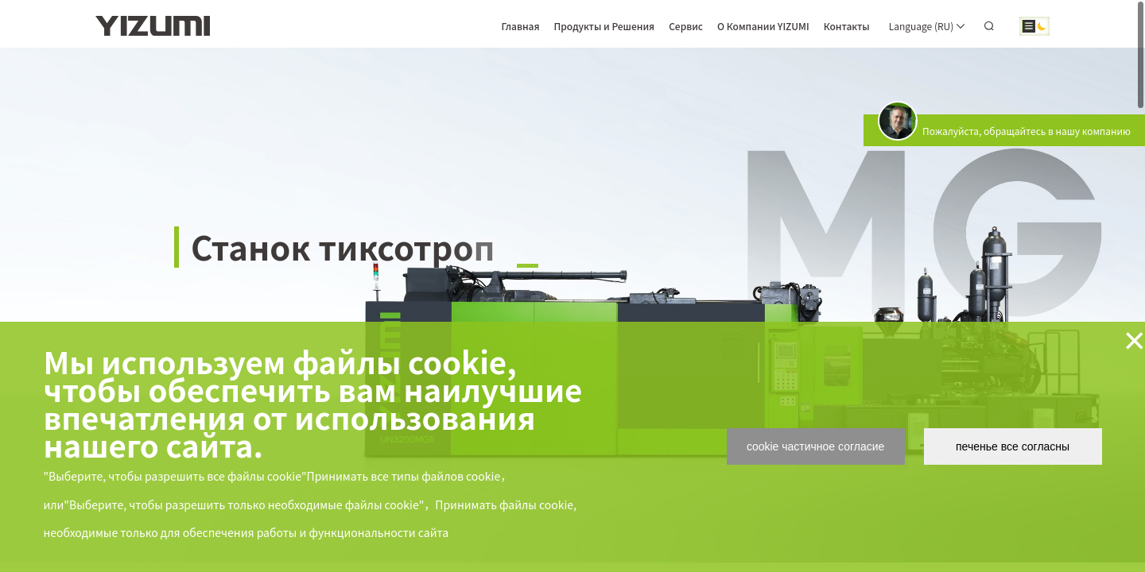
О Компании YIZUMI (763, 26)
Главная (520, 26)
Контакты (847, 26)
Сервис (686, 26)
